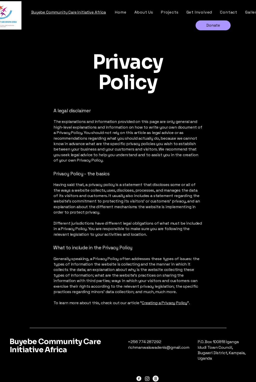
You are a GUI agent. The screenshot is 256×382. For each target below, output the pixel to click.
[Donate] (213, 25)
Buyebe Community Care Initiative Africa (55, 345)
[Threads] (156, 379)
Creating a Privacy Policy (164, 302)
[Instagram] (147, 379)
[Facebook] (139, 379)
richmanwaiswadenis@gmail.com (158, 347)
